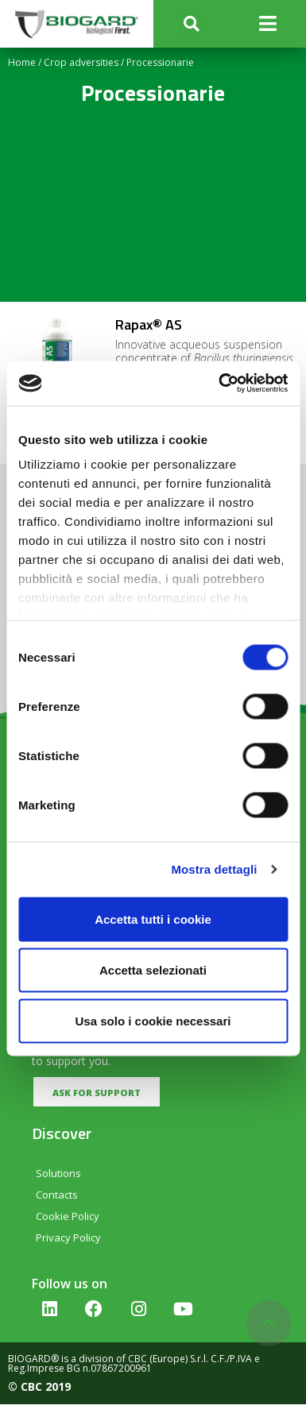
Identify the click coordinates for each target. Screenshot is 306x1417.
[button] (191, 24)
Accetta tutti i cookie (153, 918)
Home (22, 62)
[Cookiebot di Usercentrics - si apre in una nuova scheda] (219, 383)
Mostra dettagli (214, 869)
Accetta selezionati (153, 969)
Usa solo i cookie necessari (153, 1020)
